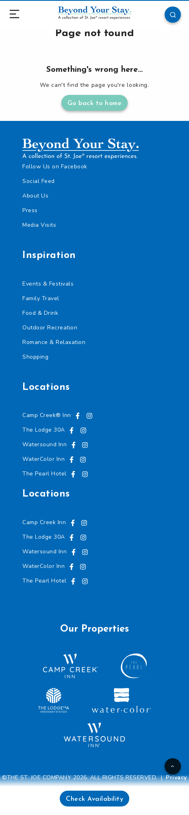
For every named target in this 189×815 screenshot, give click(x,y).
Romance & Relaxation (53, 342)
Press (30, 210)
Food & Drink (40, 313)
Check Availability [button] (94, 799)
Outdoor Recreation (49, 327)
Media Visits (39, 225)
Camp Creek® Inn (46, 415)
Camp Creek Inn (44, 522)
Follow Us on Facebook (54, 166)
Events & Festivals (48, 284)
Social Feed (38, 181)
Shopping (35, 357)
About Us (35, 196)
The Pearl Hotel (44, 473)
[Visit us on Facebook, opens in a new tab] (78, 415)
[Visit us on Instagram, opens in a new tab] (89, 415)
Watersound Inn (44, 444)
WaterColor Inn (43, 459)
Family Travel (40, 298)
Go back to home (94, 103)
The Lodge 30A (43, 430)
